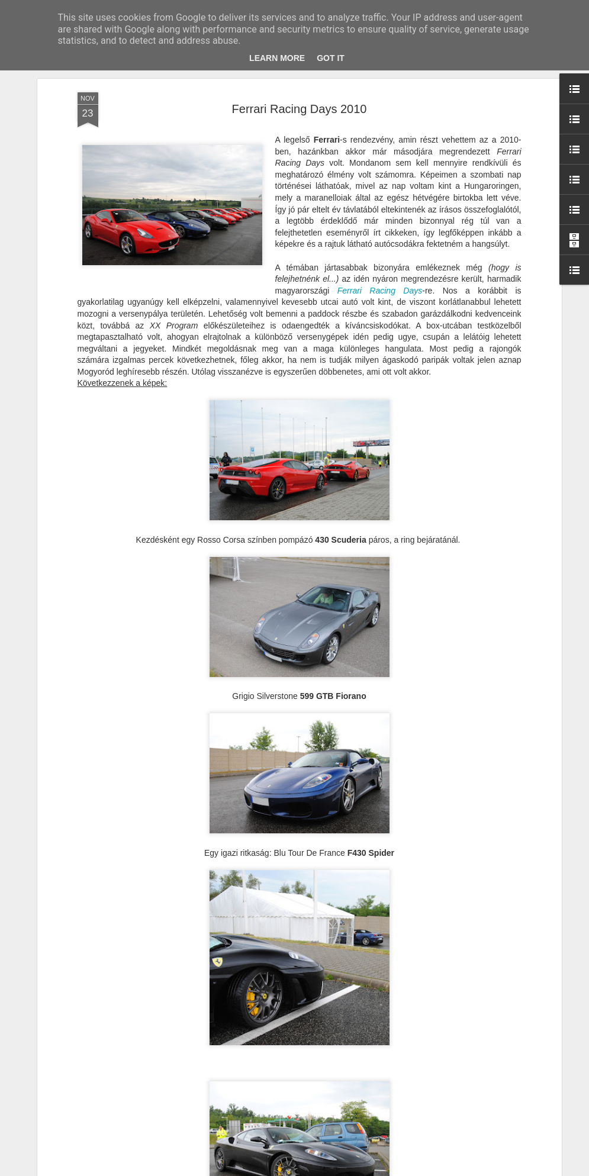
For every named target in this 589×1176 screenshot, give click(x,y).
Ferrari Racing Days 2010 (299, 108)
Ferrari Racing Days (380, 290)
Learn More (277, 58)
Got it (331, 58)
